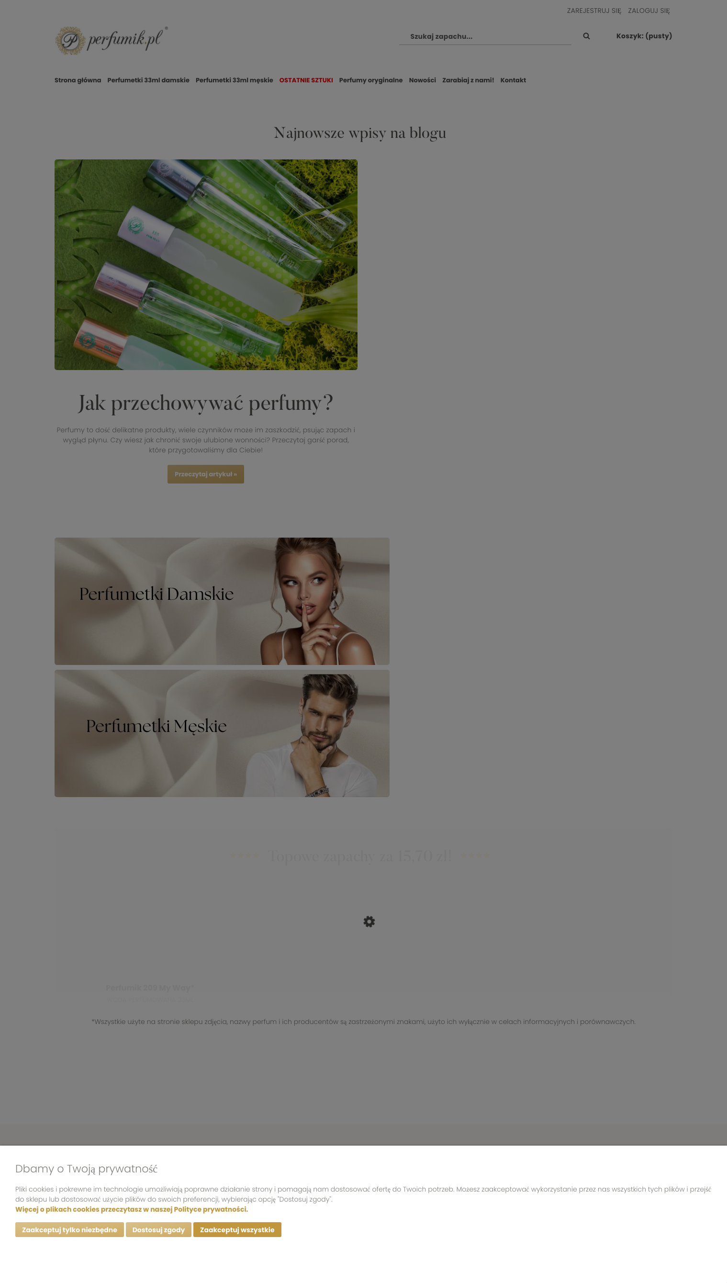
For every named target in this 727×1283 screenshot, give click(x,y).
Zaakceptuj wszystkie (237, 1230)
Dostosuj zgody (159, 1230)
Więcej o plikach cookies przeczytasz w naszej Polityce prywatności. (131, 1209)
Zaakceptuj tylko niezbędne (69, 1230)
